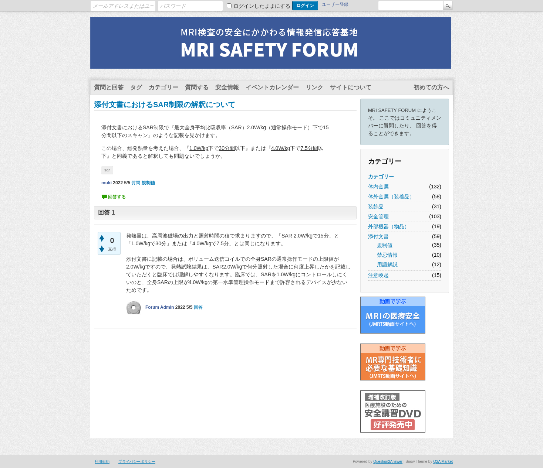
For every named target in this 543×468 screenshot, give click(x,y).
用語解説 (387, 264)
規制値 (384, 245)
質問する (197, 87)
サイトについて (350, 87)
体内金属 (378, 186)
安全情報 (227, 87)
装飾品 (376, 206)
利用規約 (102, 462)
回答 (198, 307)
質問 (135, 182)
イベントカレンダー (272, 87)
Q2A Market (443, 462)
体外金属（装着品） (391, 196)
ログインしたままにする (261, 5)
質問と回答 (109, 87)
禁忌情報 (387, 255)
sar (107, 170)
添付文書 (378, 236)
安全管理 (378, 216)
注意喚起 (378, 275)
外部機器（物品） (388, 226)
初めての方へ (431, 87)
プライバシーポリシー (136, 462)
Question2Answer (387, 462)
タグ (136, 87)
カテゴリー (163, 87)
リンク (314, 87)
